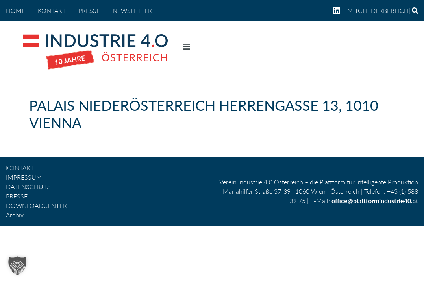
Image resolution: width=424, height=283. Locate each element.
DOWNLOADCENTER (36, 205)
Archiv (15, 215)
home (15, 10)
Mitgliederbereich (378, 10)
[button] (17, 265)
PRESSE (89, 10)
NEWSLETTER (132, 10)
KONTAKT (52, 10)
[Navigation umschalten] (187, 48)
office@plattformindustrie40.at (374, 200)
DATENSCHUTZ (28, 186)
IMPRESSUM (24, 177)
